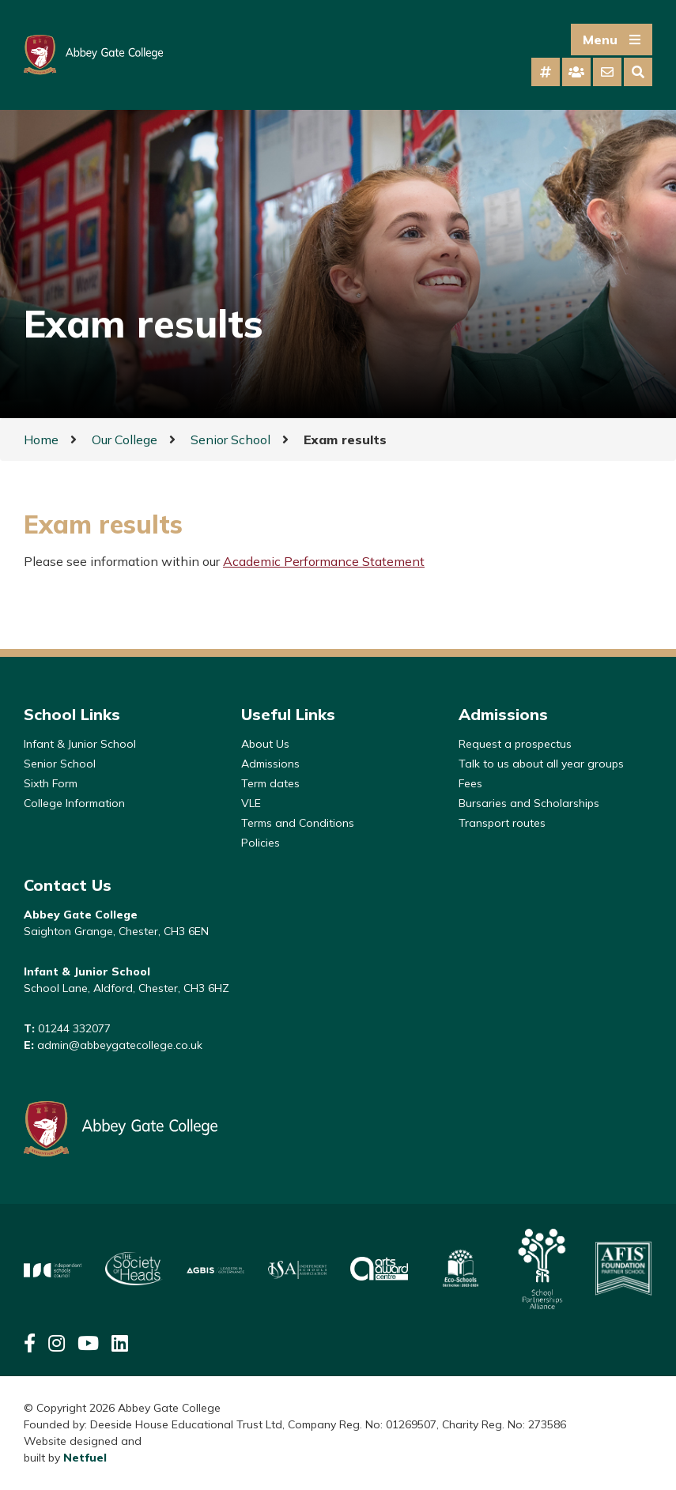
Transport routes (502, 823)
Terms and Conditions (297, 823)
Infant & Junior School (80, 744)
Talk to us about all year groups (541, 763)
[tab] (545, 72)
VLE (251, 803)
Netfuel (85, 1457)
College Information (74, 803)
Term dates (270, 783)
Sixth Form (50, 783)
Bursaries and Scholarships (529, 803)
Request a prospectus (515, 744)
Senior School (230, 439)
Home (41, 439)
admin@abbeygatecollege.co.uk (119, 1045)
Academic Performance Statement (324, 561)
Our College (124, 439)
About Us (265, 744)
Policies (260, 843)
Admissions (270, 763)
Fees (470, 783)
